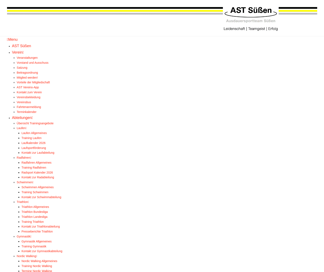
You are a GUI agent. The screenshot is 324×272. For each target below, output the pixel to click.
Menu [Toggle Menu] (12, 39)
